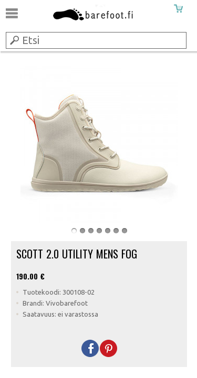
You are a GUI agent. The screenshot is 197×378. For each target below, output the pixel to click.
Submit (13, 40)
